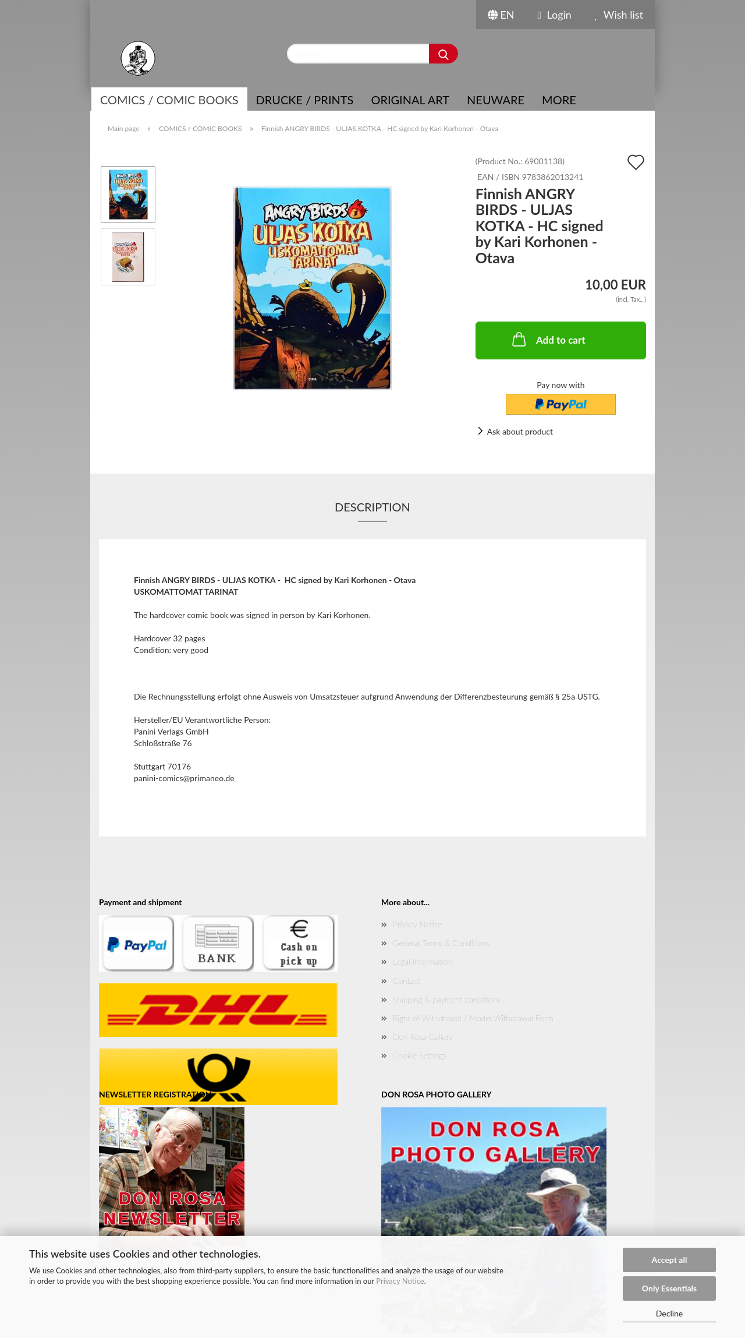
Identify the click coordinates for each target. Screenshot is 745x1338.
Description (372, 507)
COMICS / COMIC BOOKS (169, 100)
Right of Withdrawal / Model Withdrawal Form (473, 1018)
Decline (669, 1313)
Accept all (669, 1260)
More (559, 100)
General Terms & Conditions (441, 943)
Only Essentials (669, 1288)
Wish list (619, 14)
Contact (406, 981)
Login (555, 14)
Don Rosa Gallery (423, 1037)
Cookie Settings (419, 1055)
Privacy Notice (400, 1281)
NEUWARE (495, 100)
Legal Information (422, 961)
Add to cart (548, 339)
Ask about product (520, 431)
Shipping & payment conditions (447, 999)
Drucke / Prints (305, 100)
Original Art (410, 100)
